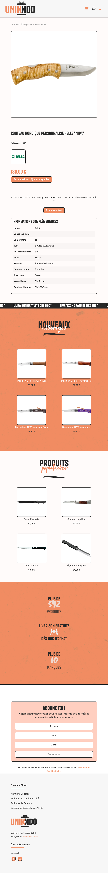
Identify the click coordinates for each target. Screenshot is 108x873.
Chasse (36, 25)
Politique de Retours (21, 803)
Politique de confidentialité (25, 798)
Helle (43, 25)
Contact (15, 853)
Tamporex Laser (30, 837)
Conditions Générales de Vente (27, 808)
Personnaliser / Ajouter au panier (31, 179)
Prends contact (54, 210)
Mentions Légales (20, 794)
